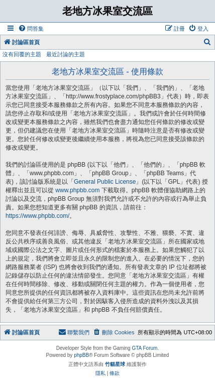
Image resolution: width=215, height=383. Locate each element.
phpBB (81, 355)
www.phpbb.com (77, 190)
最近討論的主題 (65, 54)
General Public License (105, 181)
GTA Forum (144, 348)
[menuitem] (31, 29)
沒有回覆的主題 (22, 54)
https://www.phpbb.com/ (37, 215)
